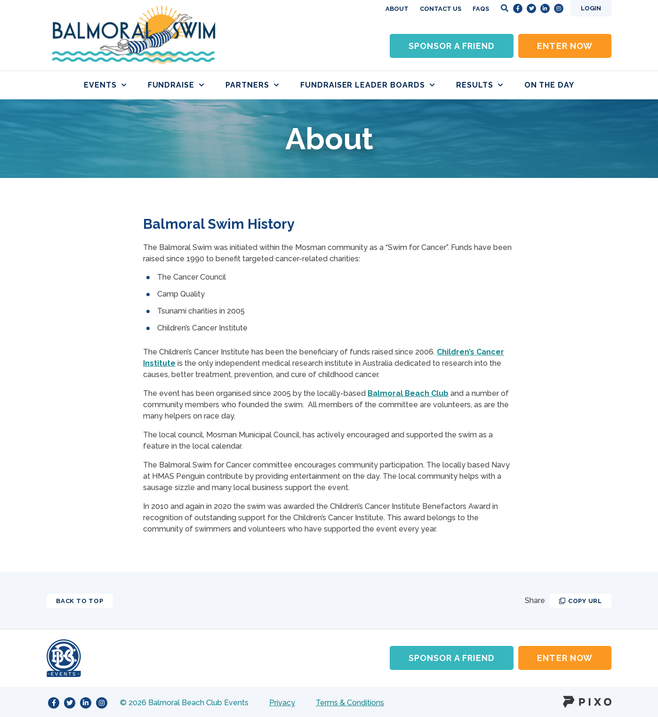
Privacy (282, 702)
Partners (252, 85)
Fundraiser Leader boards (367, 85)
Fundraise (176, 85)
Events (105, 85)
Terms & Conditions (350, 702)
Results (480, 85)
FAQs (481, 8)
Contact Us (440, 8)
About (397, 8)
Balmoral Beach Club (408, 393)
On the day (549, 85)
